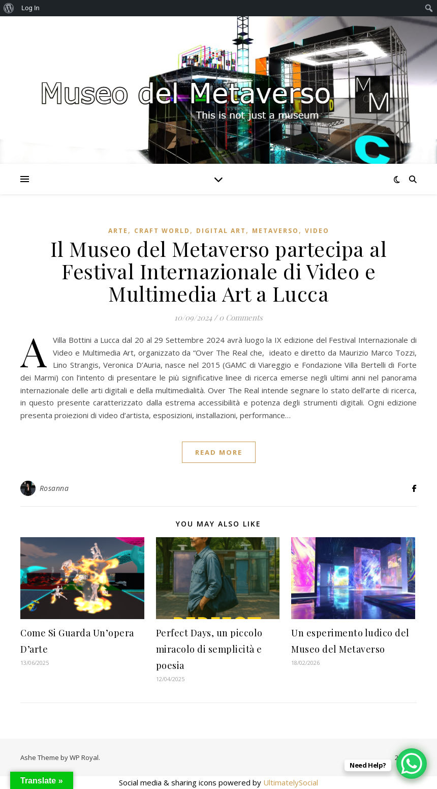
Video (317, 230)
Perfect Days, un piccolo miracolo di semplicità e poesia (209, 649)
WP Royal (84, 757)
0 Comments (241, 317)
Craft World (162, 230)
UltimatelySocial (290, 782)
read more (218, 452)
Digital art (221, 230)
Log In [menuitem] (30, 8)
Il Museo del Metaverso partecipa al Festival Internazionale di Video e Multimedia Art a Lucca (218, 271)
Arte (118, 230)
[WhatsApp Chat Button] (411, 763)
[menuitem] (9, 8)
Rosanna (54, 488)
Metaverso (275, 230)
